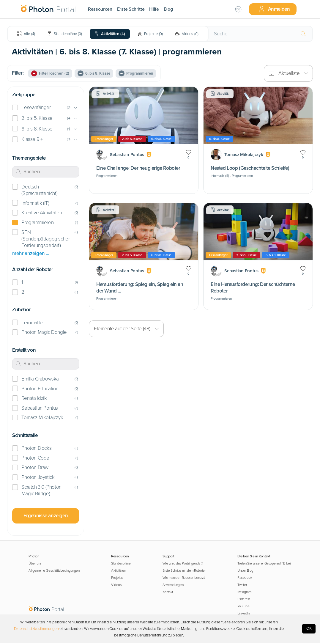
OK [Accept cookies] (309, 628)
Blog (168, 9)
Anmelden (274, 9)
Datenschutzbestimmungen (36, 628)
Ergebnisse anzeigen (45, 515)
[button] (45, 108)
